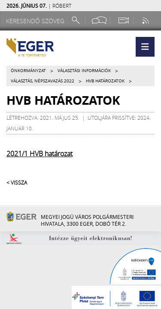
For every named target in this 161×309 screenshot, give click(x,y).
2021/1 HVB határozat (39, 153)
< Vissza (16, 182)
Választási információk (84, 70)
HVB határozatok (105, 81)
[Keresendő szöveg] (36, 21)
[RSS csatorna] (146, 20)
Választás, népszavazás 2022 (42, 81)
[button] (145, 47)
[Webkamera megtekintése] (123, 20)
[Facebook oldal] (99, 20)
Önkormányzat (28, 70)
